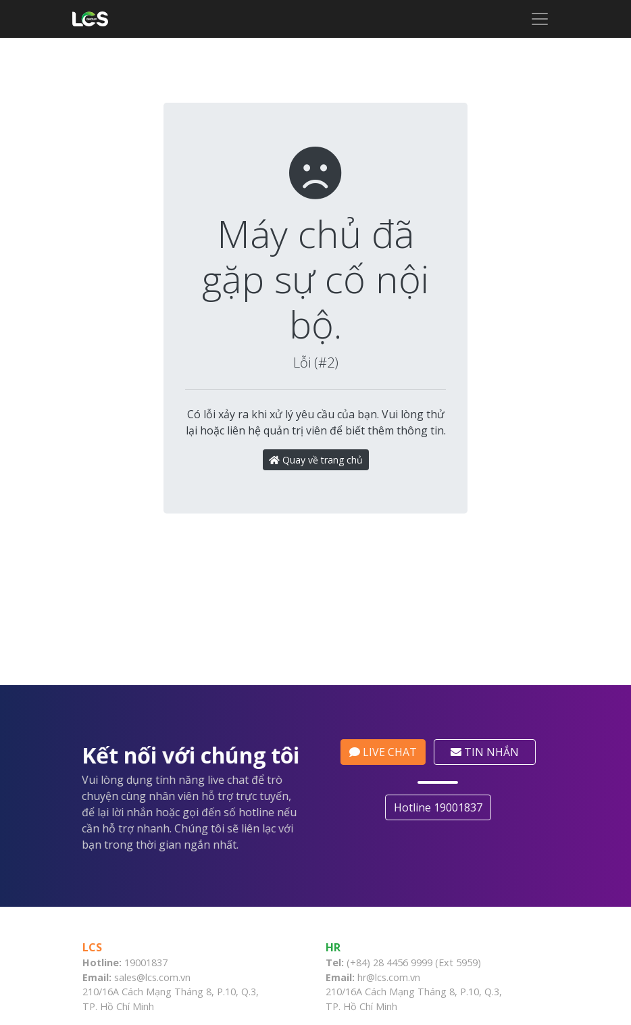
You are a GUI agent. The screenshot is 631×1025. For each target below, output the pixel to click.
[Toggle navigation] (540, 18)
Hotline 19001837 (441, 839)
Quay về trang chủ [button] (316, 459)
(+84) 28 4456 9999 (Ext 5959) (414, 995)
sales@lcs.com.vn (152, 1009)
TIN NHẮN (487, 784)
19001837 (146, 995)
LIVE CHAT (386, 784)
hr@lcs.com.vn (388, 1009)
